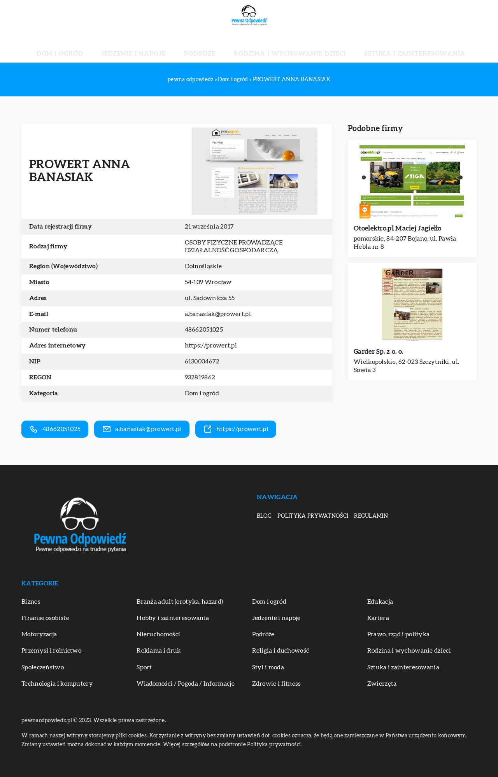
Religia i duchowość (280, 651)
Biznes (30, 602)
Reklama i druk (159, 651)
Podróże (208, 46)
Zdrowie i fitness (276, 684)
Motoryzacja (39, 634)
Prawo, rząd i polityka (398, 634)
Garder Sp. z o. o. (378, 351)
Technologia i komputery (57, 684)
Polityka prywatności (312, 516)
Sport (144, 667)
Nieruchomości (158, 634)
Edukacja (380, 602)
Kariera (378, 618)
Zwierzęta (382, 684)
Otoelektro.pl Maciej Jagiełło (398, 228)
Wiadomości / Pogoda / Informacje (186, 684)
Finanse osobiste (45, 618)
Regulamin (371, 516)
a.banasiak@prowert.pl (218, 314)
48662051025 (204, 330)
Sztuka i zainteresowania (373, 46)
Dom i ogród (106, 46)
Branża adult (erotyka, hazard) (180, 602)
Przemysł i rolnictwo (51, 651)
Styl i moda (268, 667)
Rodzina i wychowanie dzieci (276, 46)
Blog (264, 516)
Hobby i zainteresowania (173, 618)
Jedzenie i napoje (160, 46)
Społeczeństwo (42, 667)
